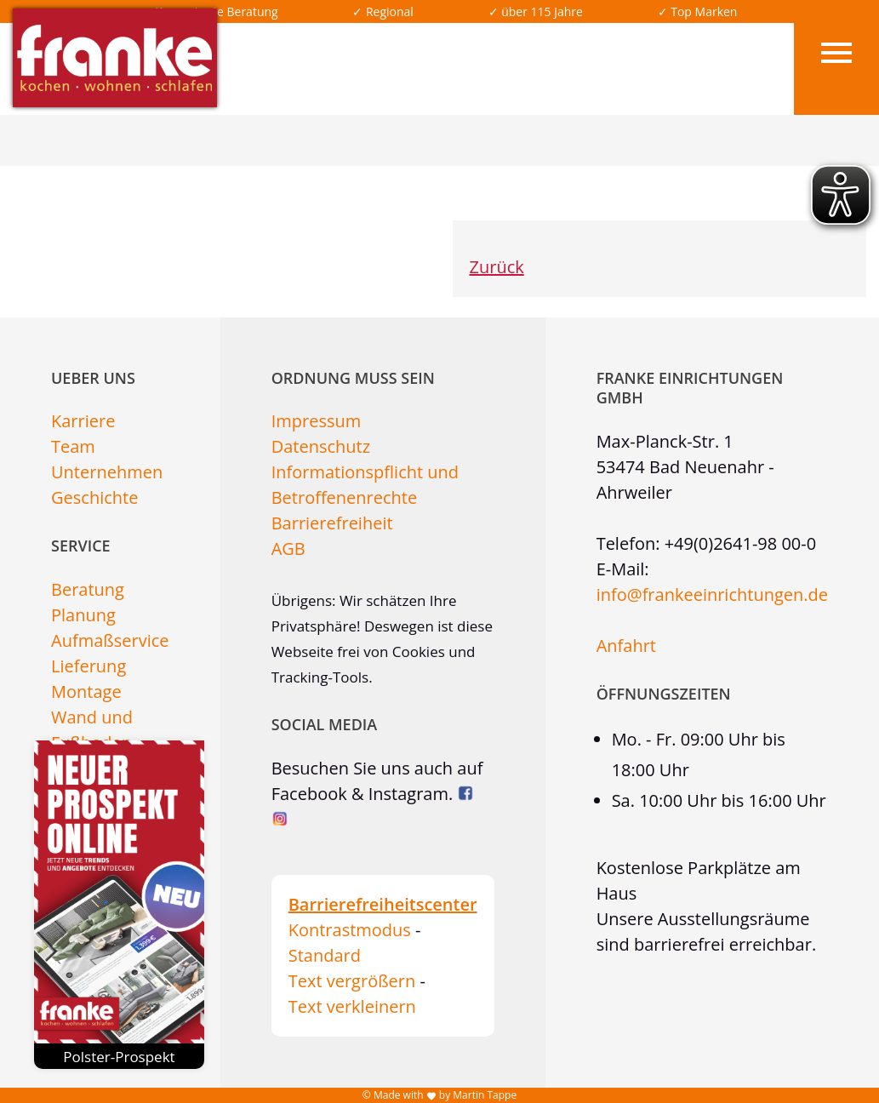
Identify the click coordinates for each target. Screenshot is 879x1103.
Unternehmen (107, 471)
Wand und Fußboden (92, 730)
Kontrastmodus (349, 929)
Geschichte (94, 497)
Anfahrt (626, 645)
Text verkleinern (352, 1006)
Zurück (497, 266)
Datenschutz (320, 446)
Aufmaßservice (110, 640)
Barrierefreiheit (332, 522)
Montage (86, 691)
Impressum (316, 420)
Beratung (87, 589)
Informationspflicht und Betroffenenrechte (365, 484)
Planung (83, 614)
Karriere (83, 420)
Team (73, 446)
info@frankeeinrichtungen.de (712, 594)
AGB (288, 548)
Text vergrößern (352, 980)
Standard (324, 955)
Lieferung (88, 665)
